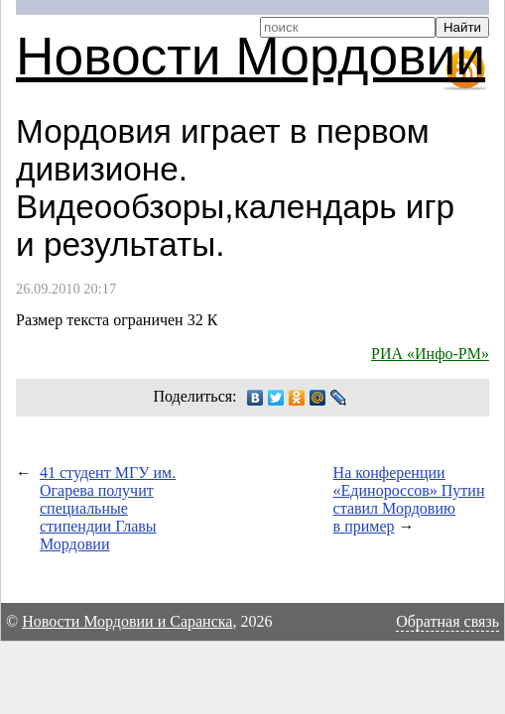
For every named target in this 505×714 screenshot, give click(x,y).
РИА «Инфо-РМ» (430, 353)
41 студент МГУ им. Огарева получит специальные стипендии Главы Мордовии (108, 508)
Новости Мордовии (250, 56)
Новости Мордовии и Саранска (127, 621)
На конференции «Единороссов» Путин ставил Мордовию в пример (409, 499)
